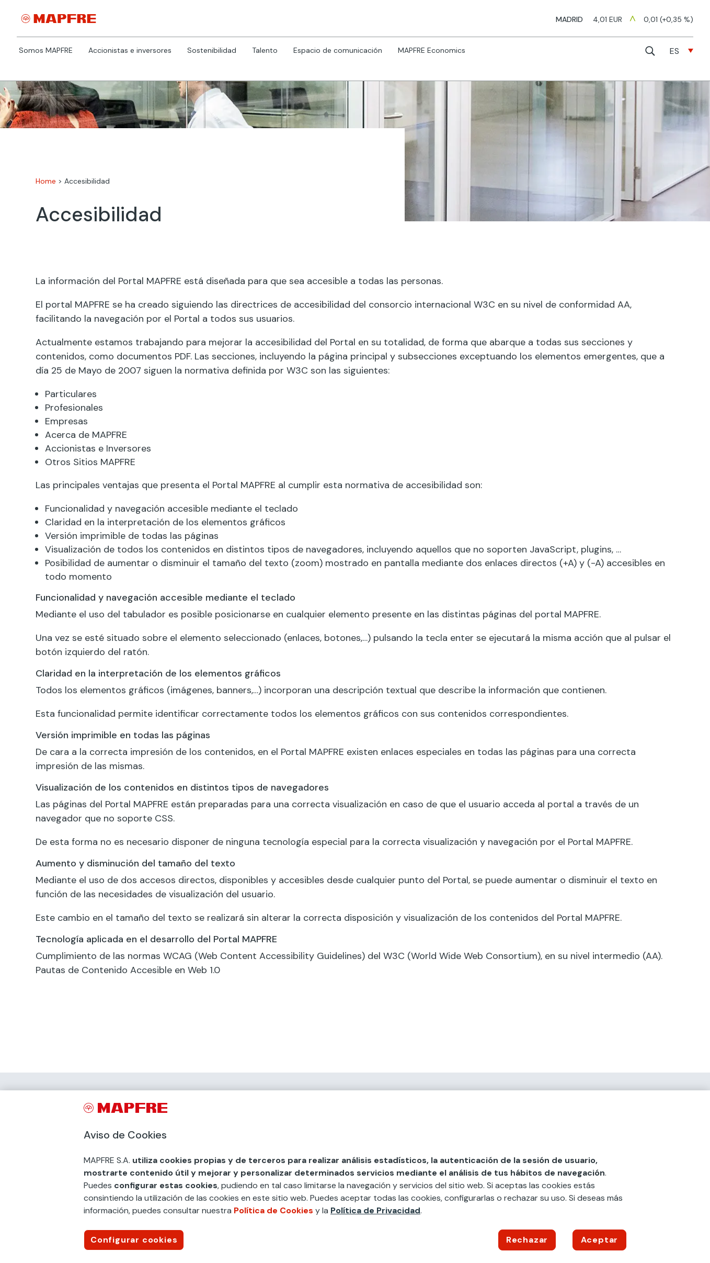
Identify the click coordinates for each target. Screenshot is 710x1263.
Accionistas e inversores (129, 51)
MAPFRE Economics (431, 51)
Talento (265, 51)
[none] (681, 51)
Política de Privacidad (375, 1210)
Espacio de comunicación (337, 51)
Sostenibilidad (211, 51)
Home (46, 181)
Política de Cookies (273, 1210)
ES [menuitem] (674, 51)
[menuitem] (681, 51)
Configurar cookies (133, 1239)
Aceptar (600, 1239)
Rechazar (527, 1239)
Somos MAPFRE (46, 51)
